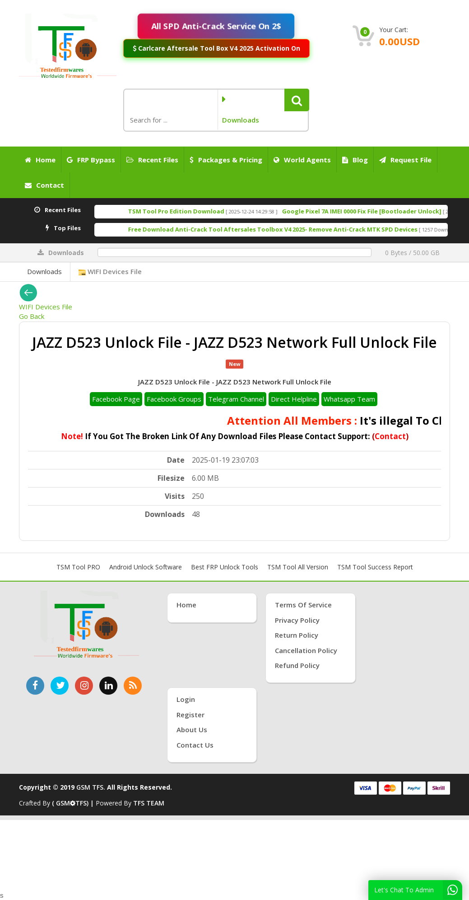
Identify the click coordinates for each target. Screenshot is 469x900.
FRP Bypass (91, 159)
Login (185, 699)
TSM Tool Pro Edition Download (195, 211)
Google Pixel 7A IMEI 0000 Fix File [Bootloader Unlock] (380, 211)
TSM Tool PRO (78, 567)
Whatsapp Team (349, 398)
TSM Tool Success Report (375, 567)
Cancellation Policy (306, 650)
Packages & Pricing (226, 159)
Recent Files (152, 159)
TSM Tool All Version (297, 567)
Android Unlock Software (145, 567)
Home (40, 159)
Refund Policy (297, 665)
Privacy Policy (297, 620)
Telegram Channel (236, 398)
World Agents (302, 159)
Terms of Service (303, 604)
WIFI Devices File (110, 271)
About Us (191, 729)
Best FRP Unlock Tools (224, 567)
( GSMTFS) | (74, 803)
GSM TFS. (90, 787)
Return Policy (296, 634)
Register (190, 714)
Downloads (44, 271)
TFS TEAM (148, 803)
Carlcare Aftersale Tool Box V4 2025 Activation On (216, 48)
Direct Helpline (294, 398)
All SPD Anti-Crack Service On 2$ (216, 26)
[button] (296, 100)
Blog (355, 159)
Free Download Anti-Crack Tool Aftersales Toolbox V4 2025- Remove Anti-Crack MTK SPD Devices (291, 229)
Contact (44, 184)
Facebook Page (116, 398)
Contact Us (195, 744)
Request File (405, 159)
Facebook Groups (174, 398)
